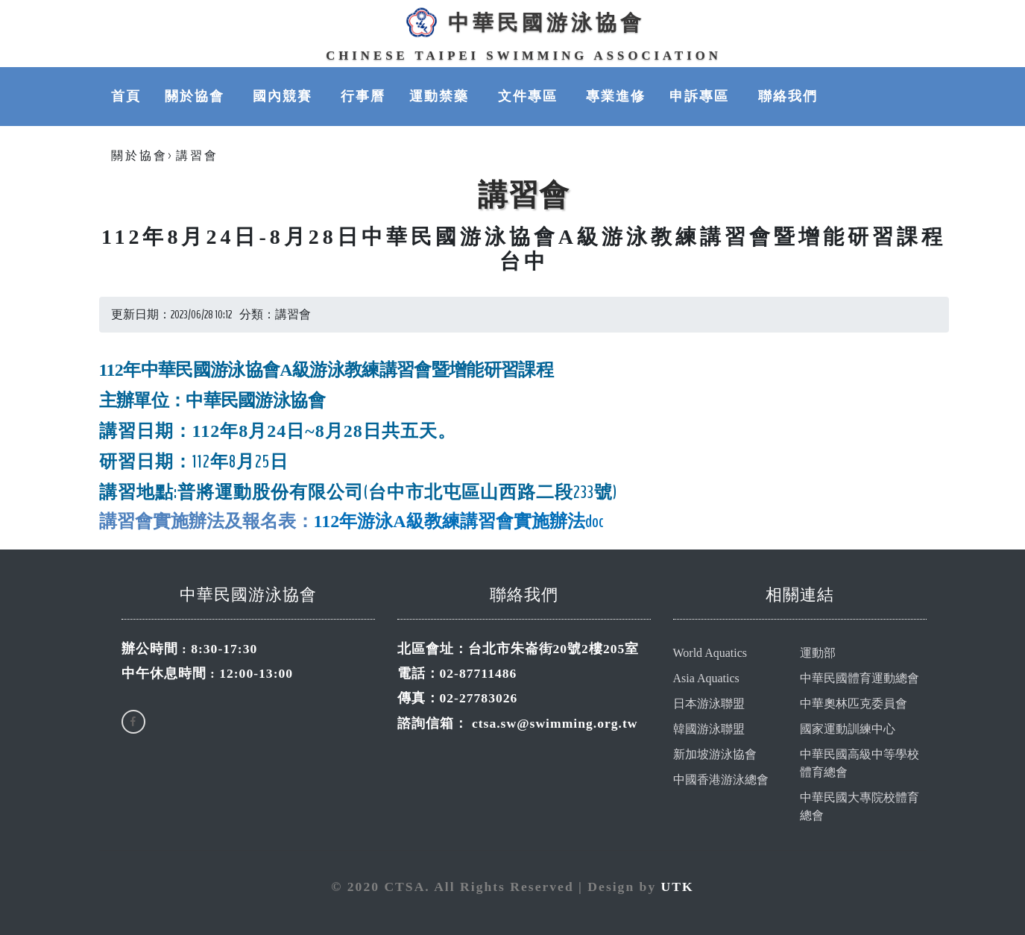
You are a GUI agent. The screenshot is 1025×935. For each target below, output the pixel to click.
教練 (442, 521)
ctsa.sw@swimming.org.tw (555, 723)
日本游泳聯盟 (709, 703)
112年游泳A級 (369, 521)
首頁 (126, 96)
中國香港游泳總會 (721, 779)
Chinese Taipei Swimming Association (524, 55)
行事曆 (363, 96)
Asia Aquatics (706, 678)
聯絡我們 (788, 96)
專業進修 (616, 96)
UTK (677, 886)
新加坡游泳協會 (715, 754)
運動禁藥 (441, 96)
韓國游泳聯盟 (709, 728)
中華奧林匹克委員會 (853, 703)
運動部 (818, 652)
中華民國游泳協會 (523, 22)
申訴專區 (701, 96)
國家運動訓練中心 (847, 728)
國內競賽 (285, 96)
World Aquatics (710, 652)
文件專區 (530, 96)
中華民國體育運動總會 (859, 678)
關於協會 (197, 96)
